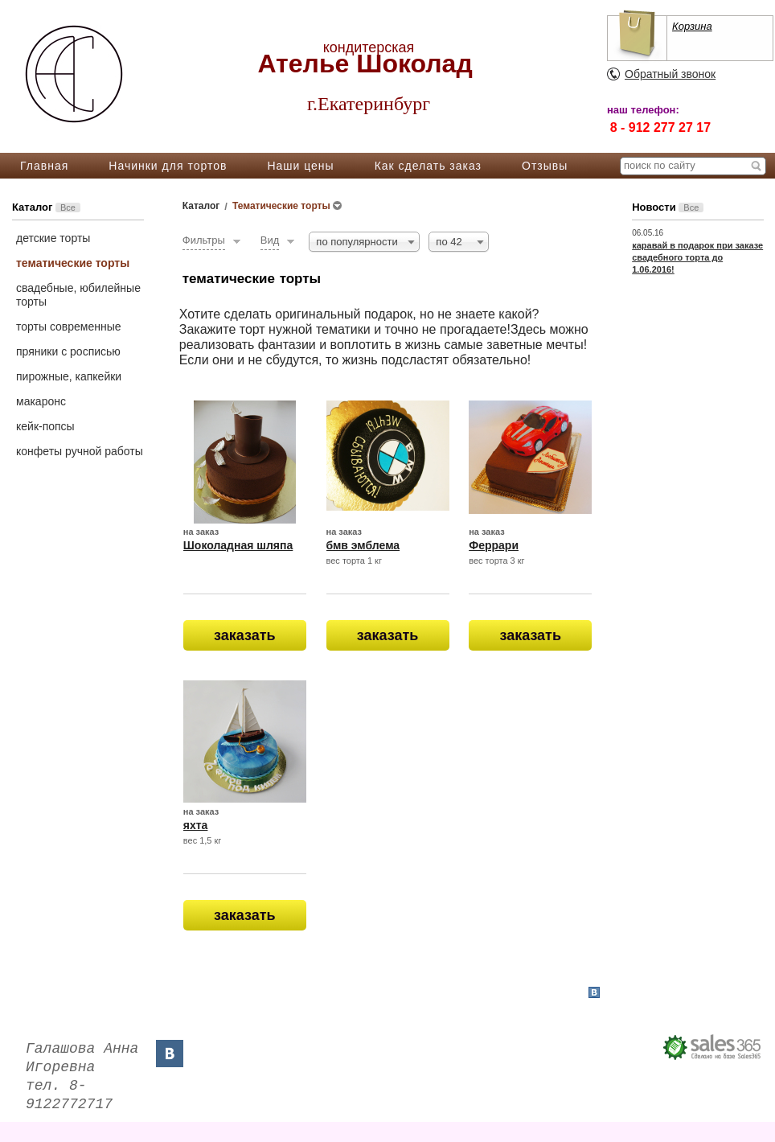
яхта (195, 825)
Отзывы (545, 165)
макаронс (41, 401)
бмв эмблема (363, 545)
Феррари (494, 545)
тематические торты (72, 263)
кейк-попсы (45, 426)
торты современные (68, 326)
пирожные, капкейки (68, 376)
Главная (44, 165)
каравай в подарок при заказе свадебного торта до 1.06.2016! (697, 257)
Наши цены (300, 165)
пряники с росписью (68, 351)
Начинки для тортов (168, 165)
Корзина (692, 26)
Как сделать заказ (428, 165)
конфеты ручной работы (79, 451)
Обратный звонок (670, 74)
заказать (245, 635)
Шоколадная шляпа (238, 545)
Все (68, 207)
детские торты (53, 238)
